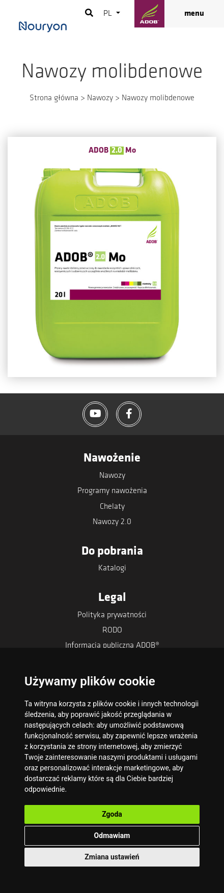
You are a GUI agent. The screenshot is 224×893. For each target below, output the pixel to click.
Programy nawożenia (112, 491)
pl (108, 14)
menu (194, 14)
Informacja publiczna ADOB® (112, 646)
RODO (112, 630)
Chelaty (112, 507)
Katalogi (112, 568)
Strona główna (54, 98)
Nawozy (100, 98)
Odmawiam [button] (112, 835)
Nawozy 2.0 (112, 522)
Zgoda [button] (112, 814)
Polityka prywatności (112, 615)
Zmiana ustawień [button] (112, 857)
